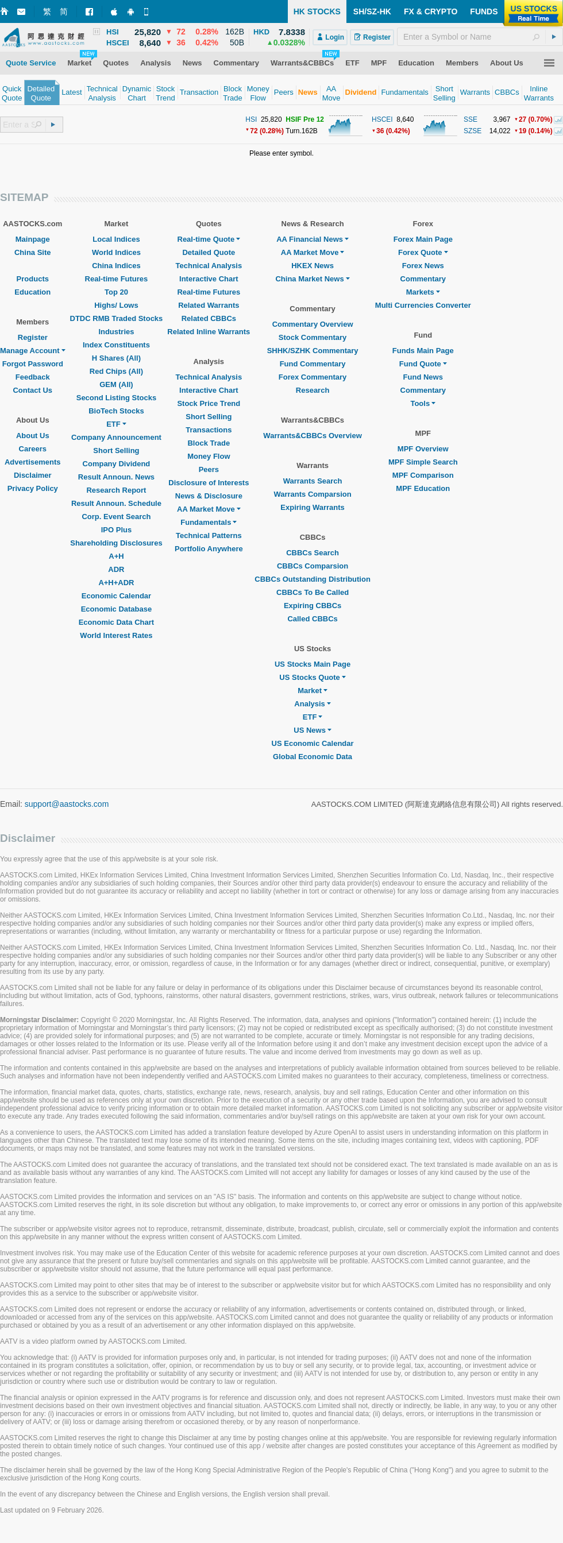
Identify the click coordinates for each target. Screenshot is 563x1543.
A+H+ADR (116, 582)
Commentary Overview (312, 324)
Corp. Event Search (116, 516)
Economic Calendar (116, 595)
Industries (116, 331)
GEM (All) (116, 384)
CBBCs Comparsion (312, 566)
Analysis (312, 703)
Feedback (33, 377)
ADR (116, 569)
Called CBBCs (312, 618)
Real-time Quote (209, 239)
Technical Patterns (209, 535)
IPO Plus (116, 529)
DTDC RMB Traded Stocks (116, 318)
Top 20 (116, 292)
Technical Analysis (209, 265)
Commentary (423, 278)
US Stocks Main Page (312, 664)
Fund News (423, 377)
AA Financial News (312, 239)
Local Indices (116, 239)
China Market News (312, 278)
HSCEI (382, 119)
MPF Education (423, 488)
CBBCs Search (312, 552)
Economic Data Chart (116, 622)
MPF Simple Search (423, 462)
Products (33, 278)
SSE (470, 119)
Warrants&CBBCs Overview (312, 435)
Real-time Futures (116, 278)
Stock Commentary (312, 337)
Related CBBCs (209, 318)
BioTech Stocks (116, 411)
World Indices (116, 252)
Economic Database (116, 609)
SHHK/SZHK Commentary (312, 350)
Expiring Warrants (312, 507)
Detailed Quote (208, 252)
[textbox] (480, 37)
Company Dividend (117, 463)
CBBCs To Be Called (312, 592)
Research (313, 390)
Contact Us (32, 390)
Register (33, 337)
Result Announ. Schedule (116, 503)
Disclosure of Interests (208, 482)
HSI (251, 119)
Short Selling (116, 450)
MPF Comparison (423, 475)
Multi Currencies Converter (423, 305)
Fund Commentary (313, 363)
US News (312, 730)
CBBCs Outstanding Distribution (312, 579)
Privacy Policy (32, 488)
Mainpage (33, 239)
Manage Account (32, 350)
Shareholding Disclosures (116, 543)
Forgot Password (32, 363)
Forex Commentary (312, 377)
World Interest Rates (116, 635)
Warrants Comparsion (312, 494)
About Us (32, 435)
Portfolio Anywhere (209, 548)
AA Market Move (209, 509)
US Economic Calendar (313, 743)
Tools (422, 403)
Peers (209, 469)
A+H (116, 556)
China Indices (116, 265)
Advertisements (33, 462)
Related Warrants (208, 305)
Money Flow (208, 456)
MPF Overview (423, 448)
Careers (33, 448)
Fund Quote (423, 363)
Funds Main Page (423, 350)
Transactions (209, 430)
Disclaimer (33, 475)
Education (32, 292)
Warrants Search (312, 481)
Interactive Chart (208, 278)
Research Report (116, 490)
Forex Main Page (423, 239)
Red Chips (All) (116, 371)
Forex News (423, 265)
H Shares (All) (116, 358)
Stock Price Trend (208, 403)
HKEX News (312, 265)
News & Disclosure (208, 496)
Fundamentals (208, 522)
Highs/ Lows (116, 305)
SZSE (472, 131)
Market (312, 690)
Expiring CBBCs (312, 605)
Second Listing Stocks (116, 397)
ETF (116, 424)
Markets (423, 292)
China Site (32, 252)
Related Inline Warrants (208, 331)
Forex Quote (423, 252)
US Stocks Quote (312, 677)
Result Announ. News (116, 477)
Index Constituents (116, 345)
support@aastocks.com (67, 804)
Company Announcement (116, 437)
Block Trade (208, 443)
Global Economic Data (312, 756)
